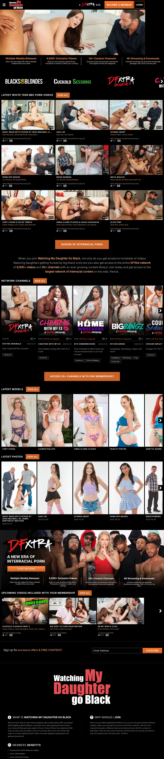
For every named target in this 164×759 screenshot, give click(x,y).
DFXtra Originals (11, 344)
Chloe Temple (7, 225)
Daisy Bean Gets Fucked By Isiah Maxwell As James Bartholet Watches (41, 132)
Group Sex (115, 361)
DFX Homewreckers (84, 344)
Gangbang (115, 358)
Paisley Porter (118, 449)
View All (63, 95)
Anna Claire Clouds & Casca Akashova (77, 222)
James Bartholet (20, 135)
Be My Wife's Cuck (108, 626)
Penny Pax (33, 629)
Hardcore (7, 355)
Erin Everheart (103, 629)
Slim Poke (54, 629)
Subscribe (152, 650)
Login (139, 4)
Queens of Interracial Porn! (82, 244)
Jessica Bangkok (21, 629)
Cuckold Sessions (106, 633)
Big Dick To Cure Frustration (66, 626)
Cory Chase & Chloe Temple (17, 222)
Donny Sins (123, 225)
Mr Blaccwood (127, 180)
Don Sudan (114, 629)
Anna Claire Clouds (64, 225)
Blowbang (127, 358)
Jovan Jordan (127, 135)
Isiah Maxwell (7, 135)
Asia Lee (60, 132)
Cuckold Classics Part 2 (16, 626)
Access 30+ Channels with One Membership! (82, 376)
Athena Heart (117, 132)
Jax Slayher (69, 135)
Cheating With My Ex (49, 344)
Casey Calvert (8, 629)
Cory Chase (19, 225)
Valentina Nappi (45, 629)
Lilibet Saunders (65, 629)
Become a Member (119, 4)
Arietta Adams (154, 449)
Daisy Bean (32, 135)
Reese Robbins (63, 177)
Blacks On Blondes (58, 633)
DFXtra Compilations (11, 633)
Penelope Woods (11, 177)
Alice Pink (115, 222)
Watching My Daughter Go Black (16, 139)
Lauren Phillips (46, 449)
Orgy (136, 358)
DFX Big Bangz (117, 344)
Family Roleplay (92, 360)
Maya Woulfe (117, 177)
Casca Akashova (79, 225)
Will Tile (137, 180)
